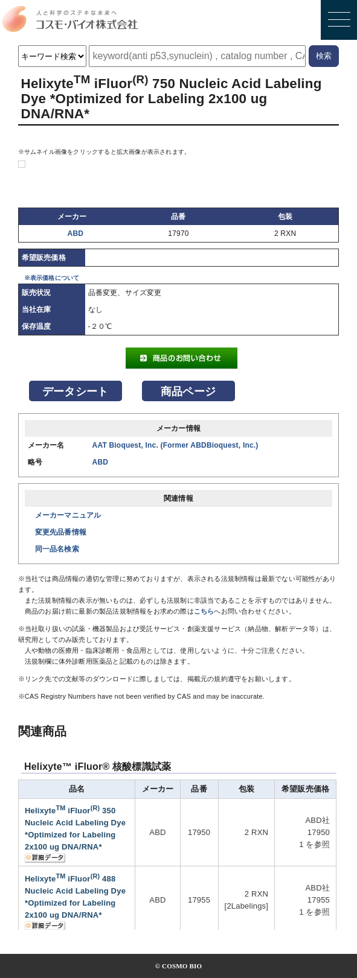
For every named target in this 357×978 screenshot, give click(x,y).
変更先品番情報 (60, 532)
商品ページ (188, 392)
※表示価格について (52, 278)
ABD (76, 233)
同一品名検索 (57, 549)
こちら (204, 611)
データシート (75, 392)
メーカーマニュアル (68, 515)
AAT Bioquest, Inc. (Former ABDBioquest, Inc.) (175, 445)
